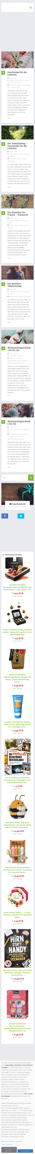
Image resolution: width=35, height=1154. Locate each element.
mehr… (9, 118)
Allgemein (12, 80)
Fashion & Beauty (14, 220)
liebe (9, 87)
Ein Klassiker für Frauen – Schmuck (17, 213)
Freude (11, 85)
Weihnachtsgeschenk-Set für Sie (19, 349)
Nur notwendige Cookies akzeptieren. (9, 1150)
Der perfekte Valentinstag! (14, 284)
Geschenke (17, 85)
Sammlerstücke (22, 225)
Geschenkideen (26, 85)
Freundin (11, 358)
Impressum (19, 1141)
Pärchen (15, 296)
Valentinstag (11, 161)
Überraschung (15, 87)
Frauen (11, 225)
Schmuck (10, 227)
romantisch (24, 360)
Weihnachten (20, 363)
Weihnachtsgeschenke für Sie (19, 422)
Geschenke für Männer (14, 83)
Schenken (23, 159)
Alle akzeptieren (25, 1151)
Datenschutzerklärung (7, 1141)
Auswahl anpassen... (7, 1144)
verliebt (28, 296)
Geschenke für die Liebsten (17, 73)
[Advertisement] (17, 31)
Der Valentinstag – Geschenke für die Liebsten (17, 146)
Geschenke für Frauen (22, 80)
